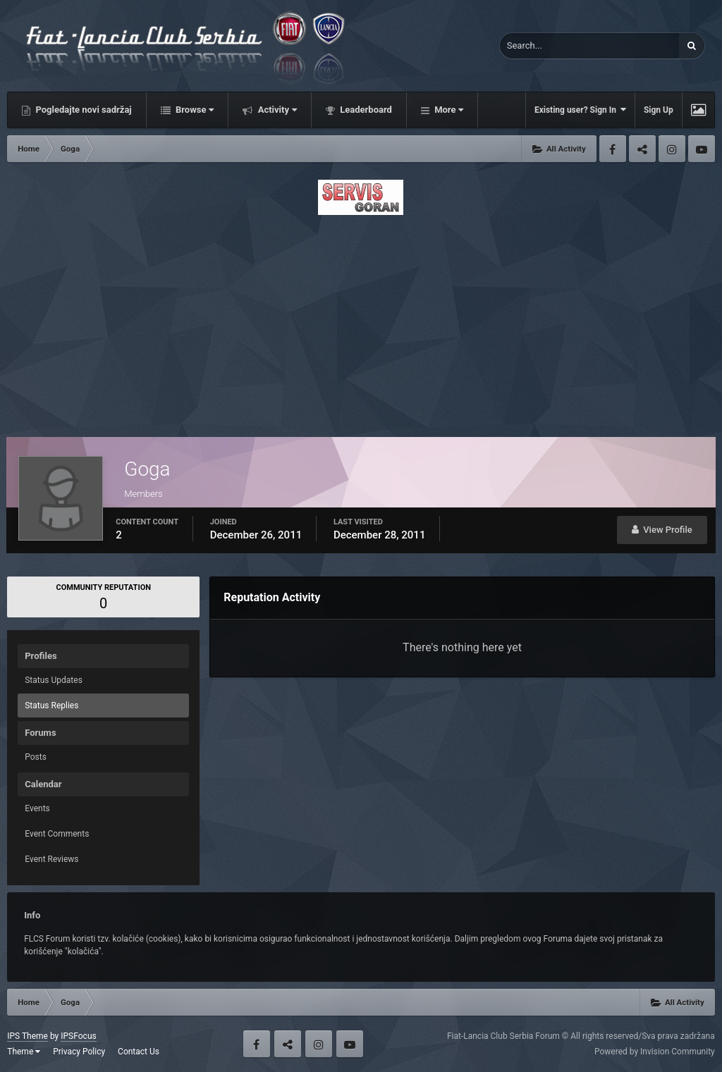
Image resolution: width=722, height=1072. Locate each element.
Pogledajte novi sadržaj (82, 109)
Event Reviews (51, 859)
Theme (23, 1051)
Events (37, 808)
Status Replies (51, 705)
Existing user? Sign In (580, 109)
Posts (36, 757)
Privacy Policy (79, 1051)
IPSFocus (78, 1036)
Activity (276, 109)
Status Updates (53, 680)
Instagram (672, 148)
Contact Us (138, 1051)
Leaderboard (365, 109)
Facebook (612, 148)
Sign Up (658, 110)
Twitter (642, 148)
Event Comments (57, 834)
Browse (193, 109)
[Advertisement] (361, 322)
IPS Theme (27, 1036)
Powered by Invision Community (654, 1051)
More (447, 109)
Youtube (701, 148)
